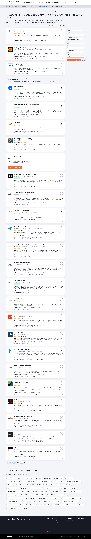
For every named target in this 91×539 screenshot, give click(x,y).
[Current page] (21, 462)
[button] (76, 2)
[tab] (9, 471)
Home (7, 11)
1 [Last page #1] (25, 462)
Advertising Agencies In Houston (37, 11)
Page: (18, 462)
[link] (44, 2)
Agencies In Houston (24, 11)
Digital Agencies (14, 11)
